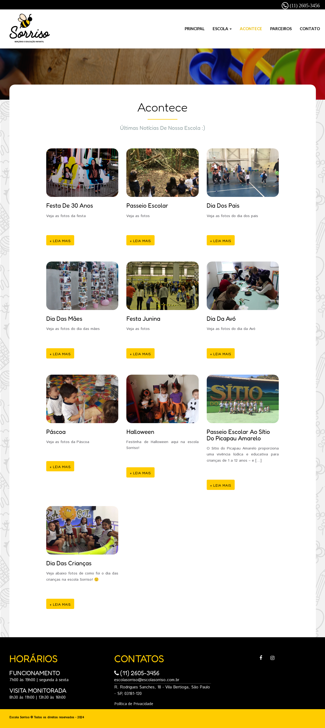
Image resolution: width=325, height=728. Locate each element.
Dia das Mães (64, 318)
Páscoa (56, 431)
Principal (195, 28)
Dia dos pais (223, 205)
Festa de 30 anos (69, 205)
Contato (310, 28)
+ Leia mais (60, 241)
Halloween (140, 431)
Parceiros (281, 28)
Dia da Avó (221, 318)
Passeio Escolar (147, 205)
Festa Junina (143, 318)
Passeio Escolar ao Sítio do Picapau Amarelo (238, 435)
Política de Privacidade (133, 703)
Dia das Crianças (69, 563)
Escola (222, 28)
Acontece (251, 28)
